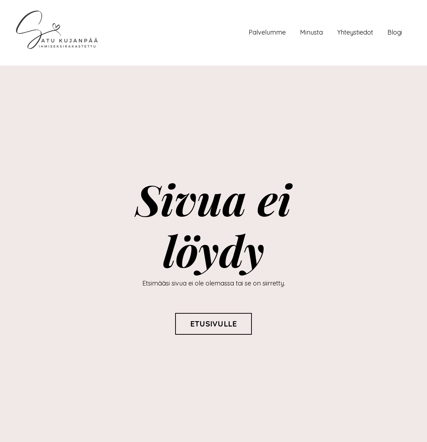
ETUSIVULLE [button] (213, 323)
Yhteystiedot (355, 32)
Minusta (311, 32)
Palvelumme (267, 32)
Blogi (394, 32)
